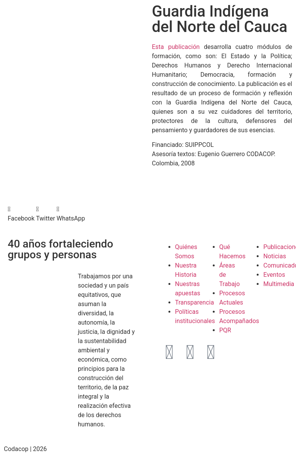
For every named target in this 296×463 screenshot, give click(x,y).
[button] (21, 214)
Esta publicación (176, 47)
